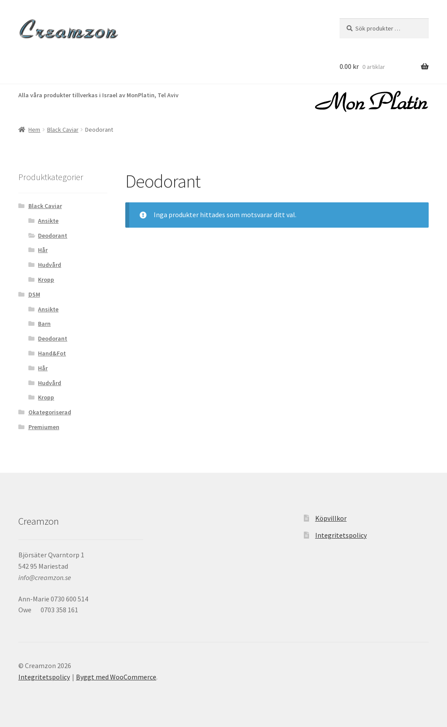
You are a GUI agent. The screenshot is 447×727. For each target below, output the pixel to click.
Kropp (46, 279)
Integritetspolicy (341, 535)
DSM (34, 294)
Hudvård (49, 265)
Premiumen (43, 427)
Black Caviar (63, 129)
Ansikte (48, 221)
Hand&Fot (52, 353)
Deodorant (52, 235)
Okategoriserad (49, 412)
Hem (34, 129)
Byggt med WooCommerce (116, 676)
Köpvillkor (331, 518)
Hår (43, 250)
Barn (44, 324)
